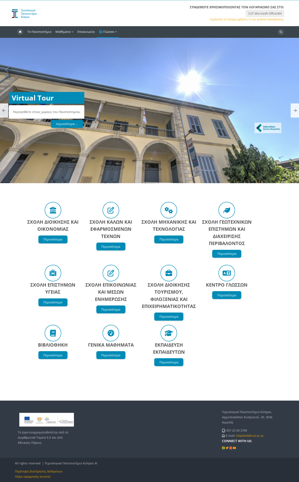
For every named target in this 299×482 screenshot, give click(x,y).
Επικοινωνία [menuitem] (86, 32)
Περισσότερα (52, 239)
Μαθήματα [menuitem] (63, 32)
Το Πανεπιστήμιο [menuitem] (39, 32)
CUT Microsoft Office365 (265, 13)
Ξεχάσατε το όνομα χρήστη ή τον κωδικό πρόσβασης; (247, 19)
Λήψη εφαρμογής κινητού (33, 476)
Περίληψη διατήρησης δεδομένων (38, 471)
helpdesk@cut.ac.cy (249, 436)
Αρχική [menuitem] (20, 32)
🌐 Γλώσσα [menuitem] (106, 32)
